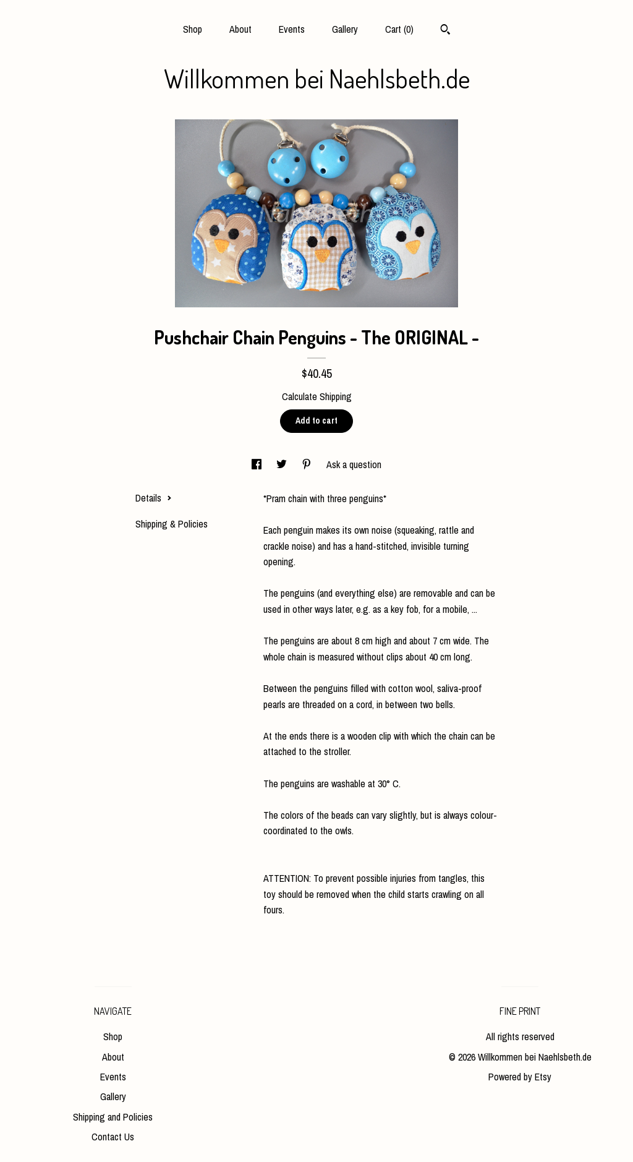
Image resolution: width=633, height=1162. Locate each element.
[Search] (445, 31)
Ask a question (353, 464)
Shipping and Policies (113, 1117)
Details (153, 498)
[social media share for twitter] (282, 464)
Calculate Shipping (317, 396)
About (240, 29)
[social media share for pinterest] (308, 464)
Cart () (399, 29)
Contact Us (112, 1136)
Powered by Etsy (519, 1076)
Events (292, 29)
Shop (192, 29)
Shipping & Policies (171, 524)
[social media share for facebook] (258, 464)
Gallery (345, 29)
